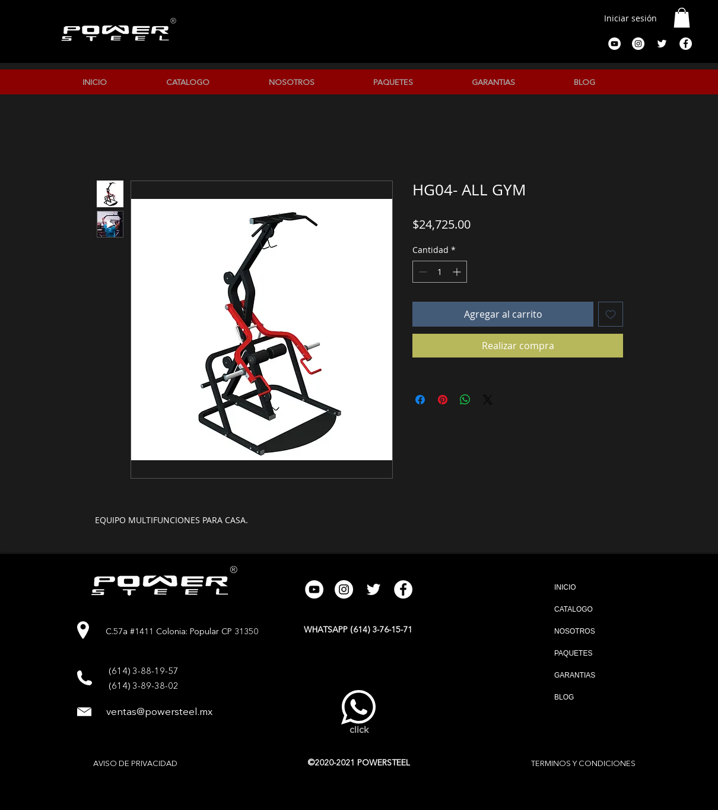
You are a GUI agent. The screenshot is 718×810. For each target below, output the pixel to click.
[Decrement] (421, 271)
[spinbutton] (439, 271)
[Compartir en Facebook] (420, 400)
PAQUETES (573, 653)
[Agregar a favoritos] (610, 314)
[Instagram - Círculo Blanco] (638, 43)
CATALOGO (573, 609)
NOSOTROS (574, 631)
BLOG (564, 697)
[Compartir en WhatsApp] (465, 400)
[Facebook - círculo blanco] (685, 43)
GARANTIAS (574, 675)
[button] (681, 17)
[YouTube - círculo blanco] (614, 43)
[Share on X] (488, 400)
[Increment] (457, 271)
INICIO (565, 587)
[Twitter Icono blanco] (662, 43)
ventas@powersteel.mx (159, 712)
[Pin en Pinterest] (443, 400)
